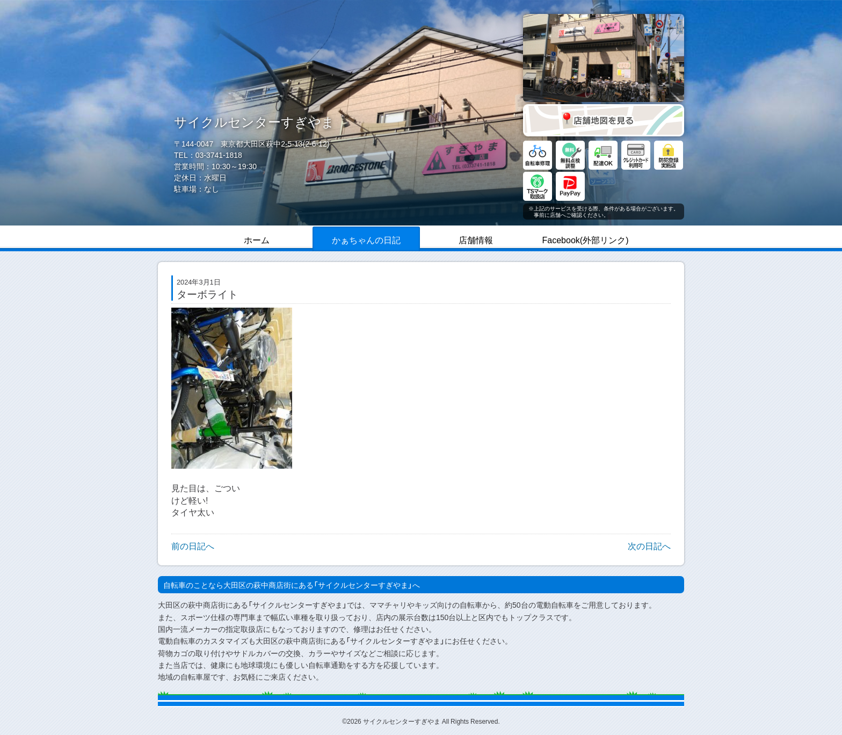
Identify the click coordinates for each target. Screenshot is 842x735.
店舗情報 (476, 239)
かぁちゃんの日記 (366, 239)
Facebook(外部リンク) (585, 239)
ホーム (257, 239)
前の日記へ (192, 545)
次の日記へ (649, 545)
